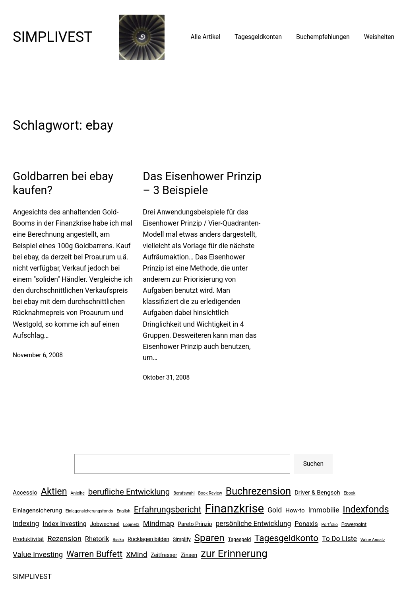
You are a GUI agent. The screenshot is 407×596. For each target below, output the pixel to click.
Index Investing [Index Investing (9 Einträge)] (65, 524)
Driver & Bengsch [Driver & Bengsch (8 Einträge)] (317, 492)
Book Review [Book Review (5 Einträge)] (210, 493)
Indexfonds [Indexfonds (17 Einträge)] (366, 509)
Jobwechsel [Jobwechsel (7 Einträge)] (105, 524)
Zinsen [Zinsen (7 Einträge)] (189, 555)
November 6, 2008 (38, 355)
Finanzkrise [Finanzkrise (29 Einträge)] (234, 508)
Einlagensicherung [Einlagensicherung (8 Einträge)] (37, 510)
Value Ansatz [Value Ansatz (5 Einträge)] (372, 539)
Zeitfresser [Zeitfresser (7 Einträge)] (164, 555)
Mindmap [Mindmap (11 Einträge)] (158, 523)
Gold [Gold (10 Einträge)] (274, 510)
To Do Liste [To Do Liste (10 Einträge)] (339, 539)
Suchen (313, 463)
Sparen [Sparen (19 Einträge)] (209, 537)
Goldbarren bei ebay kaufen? (63, 183)
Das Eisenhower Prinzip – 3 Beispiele (202, 183)
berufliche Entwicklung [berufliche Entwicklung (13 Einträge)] (129, 492)
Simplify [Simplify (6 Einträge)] (182, 539)
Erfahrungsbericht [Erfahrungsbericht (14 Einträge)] (168, 509)
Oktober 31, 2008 (166, 377)
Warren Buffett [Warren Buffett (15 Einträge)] (94, 554)
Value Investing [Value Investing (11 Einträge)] (38, 554)
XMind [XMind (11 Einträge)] (136, 554)
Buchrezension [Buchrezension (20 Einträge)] (258, 491)
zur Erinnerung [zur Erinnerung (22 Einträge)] (234, 553)
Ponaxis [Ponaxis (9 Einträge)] (306, 524)
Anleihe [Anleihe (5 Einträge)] (78, 493)
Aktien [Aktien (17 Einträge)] (54, 491)
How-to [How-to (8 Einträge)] (295, 510)
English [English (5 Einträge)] (123, 511)
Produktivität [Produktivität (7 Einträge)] (28, 539)
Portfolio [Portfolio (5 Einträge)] (330, 524)
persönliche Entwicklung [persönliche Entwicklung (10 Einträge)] (253, 524)
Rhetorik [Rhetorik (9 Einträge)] (97, 539)
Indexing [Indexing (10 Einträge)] (26, 524)
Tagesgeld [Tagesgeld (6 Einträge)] (239, 539)
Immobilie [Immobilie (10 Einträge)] (323, 510)
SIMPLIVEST (53, 37)
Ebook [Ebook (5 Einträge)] (350, 493)
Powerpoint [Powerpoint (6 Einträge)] (353, 524)
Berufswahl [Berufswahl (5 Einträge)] (183, 493)
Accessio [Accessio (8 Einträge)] (25, 492)
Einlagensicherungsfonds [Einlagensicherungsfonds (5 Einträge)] (89, 511)
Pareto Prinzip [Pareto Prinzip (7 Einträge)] (195, 524)
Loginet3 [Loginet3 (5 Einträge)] (131, 524)
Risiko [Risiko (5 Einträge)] (118, 539)
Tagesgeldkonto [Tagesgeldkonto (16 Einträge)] (286, 538)
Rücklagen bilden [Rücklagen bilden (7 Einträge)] (148, 539)
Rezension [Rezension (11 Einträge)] (64, 538)
